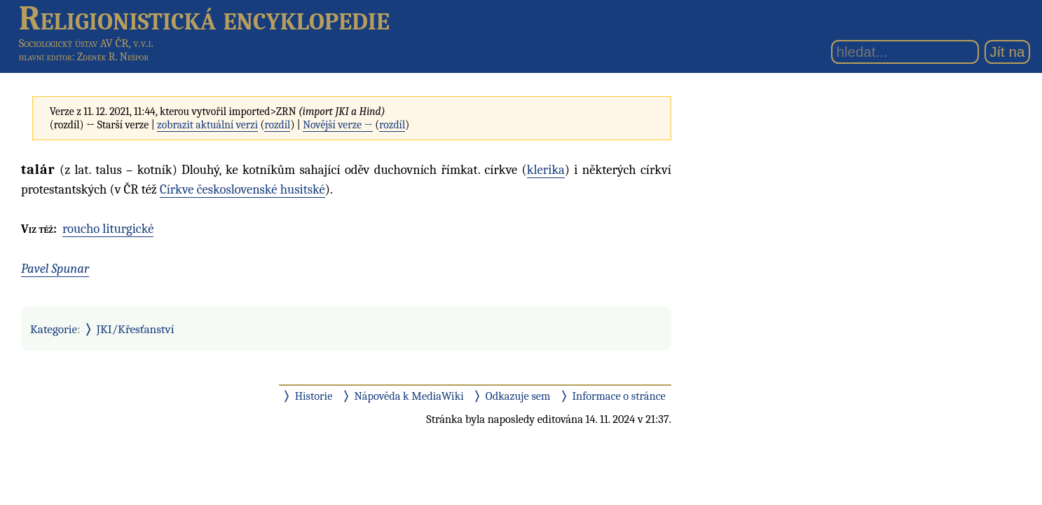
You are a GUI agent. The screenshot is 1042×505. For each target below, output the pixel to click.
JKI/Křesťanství (135, 329)
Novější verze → (338, 125)
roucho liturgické (108, 228)
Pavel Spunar (55, 268)
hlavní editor (45, 56)
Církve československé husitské (242, 189)
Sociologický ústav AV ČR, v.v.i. (86, 43)
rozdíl (277, 125)
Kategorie (53, 329)
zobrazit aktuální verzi (207, 125)
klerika (546, 169)
